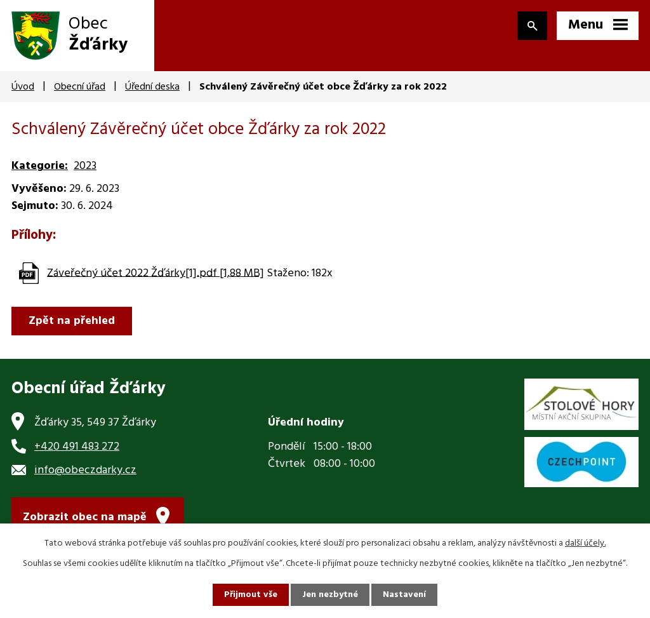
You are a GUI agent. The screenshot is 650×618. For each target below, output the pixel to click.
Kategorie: (39, 166)
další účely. (585, 543)
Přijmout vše (250, 595)
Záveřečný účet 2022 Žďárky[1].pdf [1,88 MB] (155, 273)
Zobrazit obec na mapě (85, 517)
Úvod (22, 87)
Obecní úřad (79, 87)
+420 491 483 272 (76, 447)
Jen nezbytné (330, 595)
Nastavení (404, 595)
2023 (85, 166)
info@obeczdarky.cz (85, 470)
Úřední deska (152, 87)
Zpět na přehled (72, 321)
